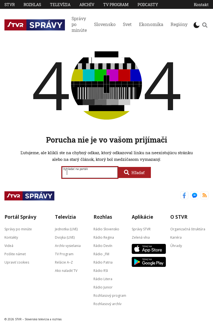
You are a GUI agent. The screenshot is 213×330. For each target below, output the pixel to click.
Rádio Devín (102, 245)
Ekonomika (151, 24)
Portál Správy (20, 217)
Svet (127, 24)
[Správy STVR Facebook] (184, 195)
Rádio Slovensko (106, 228)
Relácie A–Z (64, 262)
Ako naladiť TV (66, 270)
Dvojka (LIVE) (65, 237)
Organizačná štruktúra (187, 228)
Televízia (60, 4)
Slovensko (105, 24)
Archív (86, 4)
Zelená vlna (141, 237)
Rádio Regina (103, 237)
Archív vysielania (68, 245)
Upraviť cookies (16, 262)
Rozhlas (32, 4)
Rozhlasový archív (107, 303)
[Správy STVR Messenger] (195, 195)
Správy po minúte (79, 24)
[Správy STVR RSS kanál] (205, 195)
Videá (8, 245)
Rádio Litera (102, 278)
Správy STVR (141, 228)
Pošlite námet (15, 253)
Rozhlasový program (109, 295)
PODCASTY (148, 4)
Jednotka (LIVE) (66, 228)
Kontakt (201, 4)
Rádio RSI (100, 270)
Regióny (179, 24)
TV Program (116, 4)
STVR (9, 4)
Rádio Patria (103, 262)
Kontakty (11, 237)
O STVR (178, 217)
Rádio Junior (103, 287)
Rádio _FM (101, 253)
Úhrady (176, 245)
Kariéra (176, 237)
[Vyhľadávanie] (205, 25)
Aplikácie (142, 217)
